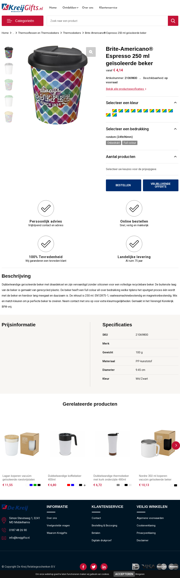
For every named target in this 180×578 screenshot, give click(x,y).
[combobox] (107, 21)
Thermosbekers (72, 32)
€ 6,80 (52, 485)
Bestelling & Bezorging (104, 525)
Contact (96, 518)
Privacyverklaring (146, 533)
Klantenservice (108, 7)
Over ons (87, 7)
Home (53, 7)
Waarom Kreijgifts (57, 533)
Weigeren (140, 574)
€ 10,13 (144, 485)
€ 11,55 (8, 485)
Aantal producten (120, 157)
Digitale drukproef (102, 540)
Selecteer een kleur (122, 103)
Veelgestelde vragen (58, 525)
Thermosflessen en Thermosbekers (38, 32)
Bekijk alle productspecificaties (126, 89)
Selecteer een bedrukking (127, 129)
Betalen (96, 533)
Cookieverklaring (146, 525)
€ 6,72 (97, 485)
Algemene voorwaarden (150, 518)
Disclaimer (142, 540)
